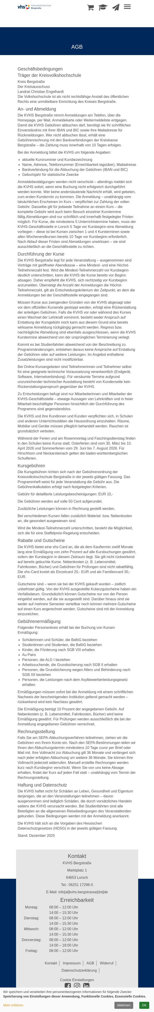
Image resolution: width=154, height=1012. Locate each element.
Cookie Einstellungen (77, 980)
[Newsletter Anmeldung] (115, 9)
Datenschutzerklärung (79, 970)
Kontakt (51, 963)
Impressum (72, 963)
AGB (90, 963)
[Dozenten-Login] (103, 9)
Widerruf (107, 963)
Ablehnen (123, 1005)
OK (144, 1005)
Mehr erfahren (13, 1005)
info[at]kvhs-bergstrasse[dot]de (83, 892)
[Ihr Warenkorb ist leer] (90, 9)
